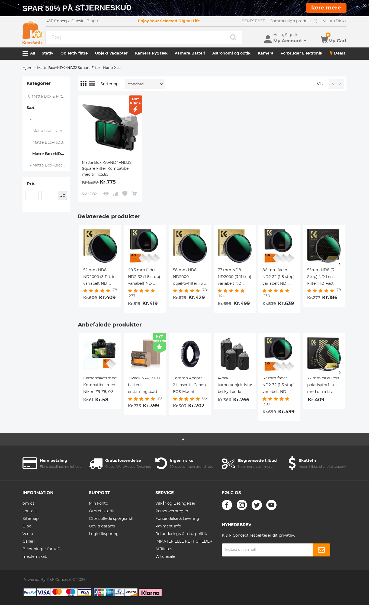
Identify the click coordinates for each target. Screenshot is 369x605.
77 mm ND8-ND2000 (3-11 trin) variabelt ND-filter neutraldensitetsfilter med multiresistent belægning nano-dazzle (235, 277)
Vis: (320, 84)
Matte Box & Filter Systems (48, 96)
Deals (337, 53)
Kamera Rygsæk (151, 53)
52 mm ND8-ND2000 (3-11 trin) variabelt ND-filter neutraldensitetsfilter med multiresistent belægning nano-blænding (100, 277)
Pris (31, 184)
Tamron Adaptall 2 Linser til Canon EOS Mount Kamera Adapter (189, 385)
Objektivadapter (111, 53)
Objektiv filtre (74, 53)
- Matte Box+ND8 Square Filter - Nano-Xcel (48, 143)
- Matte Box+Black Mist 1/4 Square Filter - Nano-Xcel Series (48, 165)
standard (136, 84)
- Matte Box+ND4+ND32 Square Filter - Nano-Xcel (48, 154)
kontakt (30, 511)
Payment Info (168, 526)
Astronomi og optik (231, 53)
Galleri (29, 541)
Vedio (28, 534)
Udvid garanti (102, 526)
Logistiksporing (104, 534)
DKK (334, 21)
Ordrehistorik (101, 511)
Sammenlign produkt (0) (293, 21)
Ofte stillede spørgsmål (111, 519)
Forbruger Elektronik (301, 53)
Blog (27, 526)
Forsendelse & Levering (177, 519)
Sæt (30, 108)
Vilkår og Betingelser (175, 503)
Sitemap (30, 519)
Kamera (266, 53)
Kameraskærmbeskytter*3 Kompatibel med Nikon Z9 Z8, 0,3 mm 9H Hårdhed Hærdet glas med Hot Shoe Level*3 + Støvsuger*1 (100, 385)
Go (62, 195)
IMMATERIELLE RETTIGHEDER (183, 541)
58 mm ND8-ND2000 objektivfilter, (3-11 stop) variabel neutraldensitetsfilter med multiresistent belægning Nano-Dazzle (190, 277)
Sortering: (110, 84)
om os (28, 503)
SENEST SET (253, 21)
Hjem (28, 68)
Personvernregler (171, 511)
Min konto (98, 503)
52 (333, 84)
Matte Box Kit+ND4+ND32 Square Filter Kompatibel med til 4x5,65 (106, 169)
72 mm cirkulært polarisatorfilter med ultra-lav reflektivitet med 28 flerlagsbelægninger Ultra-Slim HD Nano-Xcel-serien (324, 385)
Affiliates (163, 549)
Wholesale (165, 557)
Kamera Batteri (190, 53)
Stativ (47, 53)
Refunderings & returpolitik (181, 534)
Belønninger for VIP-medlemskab (42, 553)
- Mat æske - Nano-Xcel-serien (48, 131)
